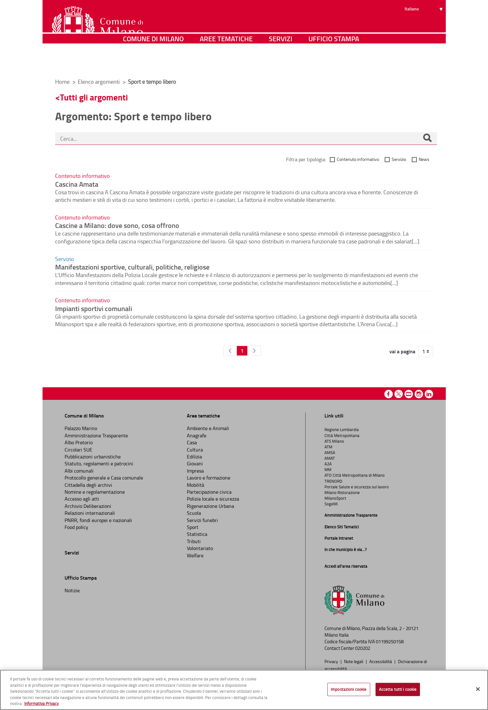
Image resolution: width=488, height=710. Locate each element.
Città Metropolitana (341, 435)
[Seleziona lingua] (425, 29)
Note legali (354, 661)
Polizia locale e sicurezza (213, 498)
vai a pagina (402, 351)
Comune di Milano (153, 64)
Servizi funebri (202, 520)
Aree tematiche (226, 64)
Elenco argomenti (99, 81)
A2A (328, 464)
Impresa (195, 470)
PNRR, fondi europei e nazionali (98, 520)
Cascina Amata (76, 184)
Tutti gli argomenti (94, 97)
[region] (244, 690)
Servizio (399, 159)
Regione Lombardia (341, 429)
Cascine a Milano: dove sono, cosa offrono (117, 225)
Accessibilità (381, 661)
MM (327, 469)
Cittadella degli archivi (88, 484)
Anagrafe (196, 435)
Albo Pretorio (79, 442)
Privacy (331, 661)
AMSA (329, 452)
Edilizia (194, 456)
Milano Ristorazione (342, 492)
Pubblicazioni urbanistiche (93, 456)
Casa (192, 442)
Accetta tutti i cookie (398, 689)
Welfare (195, 555)
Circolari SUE (78, 449)
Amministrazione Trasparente (96, 435)
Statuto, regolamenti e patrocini (99, 463)
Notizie (72, 590)
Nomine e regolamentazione (95, 491)
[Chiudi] (478, 689)
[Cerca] (427, 138)
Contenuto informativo (358, 159)
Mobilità (195, 484)
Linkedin (429, 394)
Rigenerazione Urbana (210, 506)
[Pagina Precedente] (230, 351)
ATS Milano (334, 441)
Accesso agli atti (82, 498)
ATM (328, 447)
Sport (192, 527)
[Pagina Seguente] (254, 351)
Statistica (197, 534)
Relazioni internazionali (90, 512)
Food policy (76, 527)
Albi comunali (79, 470)
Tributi (194, 541)
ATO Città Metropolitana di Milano (354, 475)
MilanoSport (335, 498)
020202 (362, 648)
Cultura (195, 449)
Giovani (195, 463)
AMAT (329, 458)
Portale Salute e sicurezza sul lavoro (356, 487)
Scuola (194, 512)
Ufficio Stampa (333, 64)
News (424, 159)
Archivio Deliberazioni (88, 506)
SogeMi (331, 504)
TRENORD (333, 481)
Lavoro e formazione (208, 477)
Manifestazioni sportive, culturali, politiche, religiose (132, 267)
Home (62, 81)
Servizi (280, 64)
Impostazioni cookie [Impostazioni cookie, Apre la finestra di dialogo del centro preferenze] (348, 689)
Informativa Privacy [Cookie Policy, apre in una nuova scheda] (41, 703)
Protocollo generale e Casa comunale (104, 477)
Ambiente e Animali (208, 428)
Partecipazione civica (209, 491)
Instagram (419, 394)
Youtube (409, 394)
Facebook (388, 394)
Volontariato (200, 548)
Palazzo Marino (81, 428)
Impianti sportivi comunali (93, 308)
